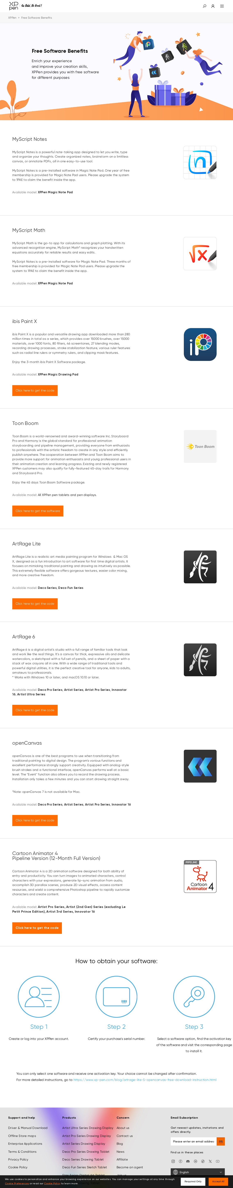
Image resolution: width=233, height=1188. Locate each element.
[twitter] (210, 1161)
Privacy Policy (18, 1159)
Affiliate (122, 1159)
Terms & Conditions (22, 1152)
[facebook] (180, 1161)
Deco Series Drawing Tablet (83, 1159)
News (121, 1152)
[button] (204, 6)
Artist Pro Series (51, 907)
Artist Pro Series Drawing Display (86, 1136)
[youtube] (217, 1161)
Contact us (125, 1136)
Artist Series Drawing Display (83, 1144)
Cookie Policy (18, 1167)
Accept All (218, 1181)
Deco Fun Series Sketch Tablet (84, 1167)
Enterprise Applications (25, 1144)
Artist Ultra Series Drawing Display (87, 1128)
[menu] (220, 6)
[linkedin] (195, 1161)
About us (123, 1128)
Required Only (193, 1181)
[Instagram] (173, 1161)
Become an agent (130, 1167)
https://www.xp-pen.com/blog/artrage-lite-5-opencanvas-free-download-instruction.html (144, 1080)
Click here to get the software (38, 511)
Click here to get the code (35, 390)
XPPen (12, 17)
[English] (198, 1172)
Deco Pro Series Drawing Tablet (85, 1152)
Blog (120, 1144)
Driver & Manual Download (28, 1128)
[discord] (187, 1161)
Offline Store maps (22, 1136)
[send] (221, 1141)
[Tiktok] (202, 1161)
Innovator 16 (85, 911)
